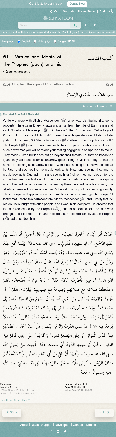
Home (4, 32)
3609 (11, 412)
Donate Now (77, 4)
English (26, 41)
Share (17, 400)
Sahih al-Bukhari (20, 32)
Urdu (44, 41)
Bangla (66, 41)
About (24, 425)
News (35, 425)
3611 (104, 412)
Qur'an (54, 11)
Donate (91, 425)
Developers (62, 425)
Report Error (6, 400)
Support (46, 425)
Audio (103, 11)
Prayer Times (87, 11)
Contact (78, 425)
